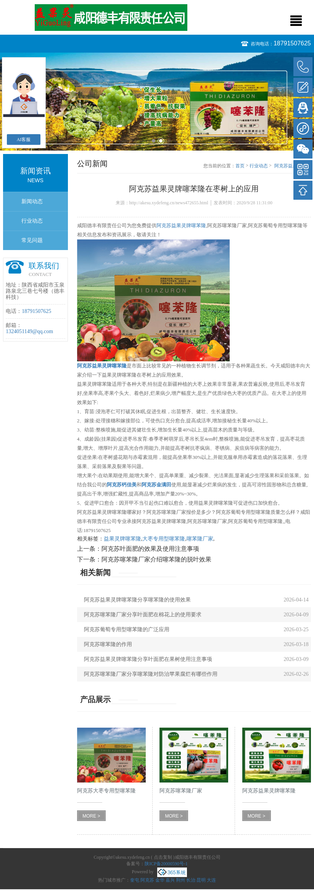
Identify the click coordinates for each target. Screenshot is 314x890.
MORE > (91, 816)
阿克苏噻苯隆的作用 (108, 644)
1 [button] (153, 141)
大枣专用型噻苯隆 (163, 539)
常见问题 (32, 240)
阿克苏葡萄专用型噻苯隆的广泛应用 (126, 629)
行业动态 (32, 221)
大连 (211, 880)
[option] (157, 102)
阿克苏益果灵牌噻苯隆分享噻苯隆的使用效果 (137, 600)
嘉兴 (170, 880)
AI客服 (24, 139)
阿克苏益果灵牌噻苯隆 (181, 225)
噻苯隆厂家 (200, 539)
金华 (159, 880)
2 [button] (161, 141)
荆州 (180, 880)
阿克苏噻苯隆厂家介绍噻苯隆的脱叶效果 (156, 559)
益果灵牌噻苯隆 (122, 539)
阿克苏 (147, 880)
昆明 (201, 880)
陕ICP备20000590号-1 (166, 863)
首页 (240, 165)
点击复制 (163, 857)
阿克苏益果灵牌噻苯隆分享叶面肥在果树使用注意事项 (148, 659)
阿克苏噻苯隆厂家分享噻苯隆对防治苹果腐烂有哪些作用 (150, 674)
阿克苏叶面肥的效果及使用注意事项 (150, 548)
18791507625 (292, 43)
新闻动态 (32, 201)
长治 (190, 880)
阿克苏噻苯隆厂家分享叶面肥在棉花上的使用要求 (142, 614)
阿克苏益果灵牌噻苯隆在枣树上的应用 (292, 166)
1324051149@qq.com (29, 331)
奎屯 (134, 880)
